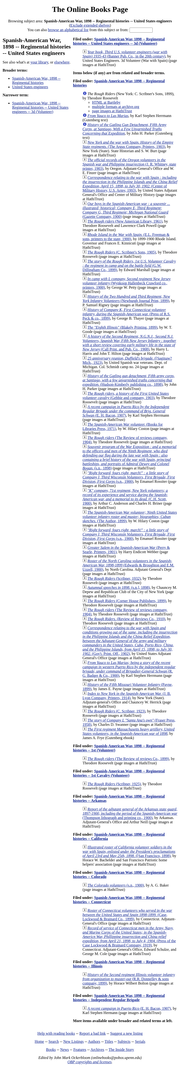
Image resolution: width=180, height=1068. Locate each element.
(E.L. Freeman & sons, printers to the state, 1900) (126, 237)
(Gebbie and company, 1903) (126, 395)
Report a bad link (92, 1033)
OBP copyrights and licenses (89, 1062)
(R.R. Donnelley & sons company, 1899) (129, 979)
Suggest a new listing (126, 1033)
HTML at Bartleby (106, 102)
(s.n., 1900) (129, 477)
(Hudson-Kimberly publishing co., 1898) (129, 380)
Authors (94, 1041)
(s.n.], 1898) (119, 587)
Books (51, 1050)
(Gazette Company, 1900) (126, 210)
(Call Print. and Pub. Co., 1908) (129, 342)
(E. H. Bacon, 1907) (126, 411)
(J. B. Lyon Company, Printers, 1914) (127, 696)
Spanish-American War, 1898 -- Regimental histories (36, 80)
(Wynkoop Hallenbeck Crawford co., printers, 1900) (127, 283)
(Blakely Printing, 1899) (122, 327)
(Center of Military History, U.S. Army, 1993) (130, 184)
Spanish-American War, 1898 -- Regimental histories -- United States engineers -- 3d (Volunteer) (40, 107)
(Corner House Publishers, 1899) (127, 601)
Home (39, 1041)
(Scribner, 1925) (114, 784)
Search (54, 1041)
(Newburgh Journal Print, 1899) (126, 298)
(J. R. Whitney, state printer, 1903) (129, 164)
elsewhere (62, 62)
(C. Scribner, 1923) (116, 711)
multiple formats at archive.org (115, 107)
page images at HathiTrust (112, 111)
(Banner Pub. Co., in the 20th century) (125, 54)
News (64, 1050)
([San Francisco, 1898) (129, 851)
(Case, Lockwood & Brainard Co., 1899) (127, 914)
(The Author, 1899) (130, 516)
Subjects (124, 1041)
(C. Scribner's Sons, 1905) (122, 252)
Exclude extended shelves (90, 25)
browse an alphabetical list (68, 30)
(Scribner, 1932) (114, 578)
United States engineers (30, 87)
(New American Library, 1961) (125, 221)
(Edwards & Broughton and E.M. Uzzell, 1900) (128, 565)
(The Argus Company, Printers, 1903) (128, 144)
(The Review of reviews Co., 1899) (128, 759)
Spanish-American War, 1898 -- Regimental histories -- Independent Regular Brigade (119, 998)
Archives (97, 1050)
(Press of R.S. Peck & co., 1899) (126, 314)
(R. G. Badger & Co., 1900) (129, 669)
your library (39, 62)
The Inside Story (121, 1050)
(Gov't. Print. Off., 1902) (130, 641)
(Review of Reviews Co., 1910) (126, 619)
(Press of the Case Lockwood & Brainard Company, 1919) (129, 936)
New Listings (73, 1041)
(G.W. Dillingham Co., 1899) (129, 265)
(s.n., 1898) (129, 457)
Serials (140, 1041)
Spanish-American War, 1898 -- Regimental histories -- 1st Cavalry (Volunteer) (119, 773)
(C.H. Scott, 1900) (125, 496)
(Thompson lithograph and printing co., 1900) (130, 813)
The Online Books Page (90, 9)
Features (79, 1050)
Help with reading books (56, 1033)
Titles (109, 1041)
